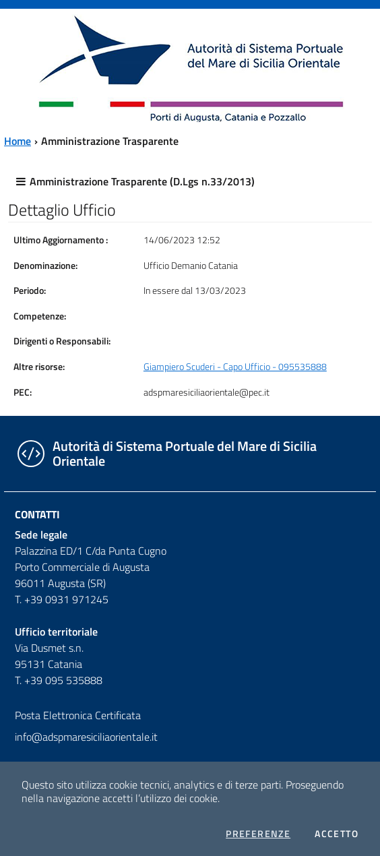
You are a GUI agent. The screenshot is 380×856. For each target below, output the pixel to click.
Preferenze (258, 833)
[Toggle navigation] (23, 67)
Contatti (37, 514)
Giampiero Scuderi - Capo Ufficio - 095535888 (235, 366)
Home (17, 141)
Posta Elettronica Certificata (78, 715)
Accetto (336, 833)
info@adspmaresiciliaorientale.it (86, 737)
